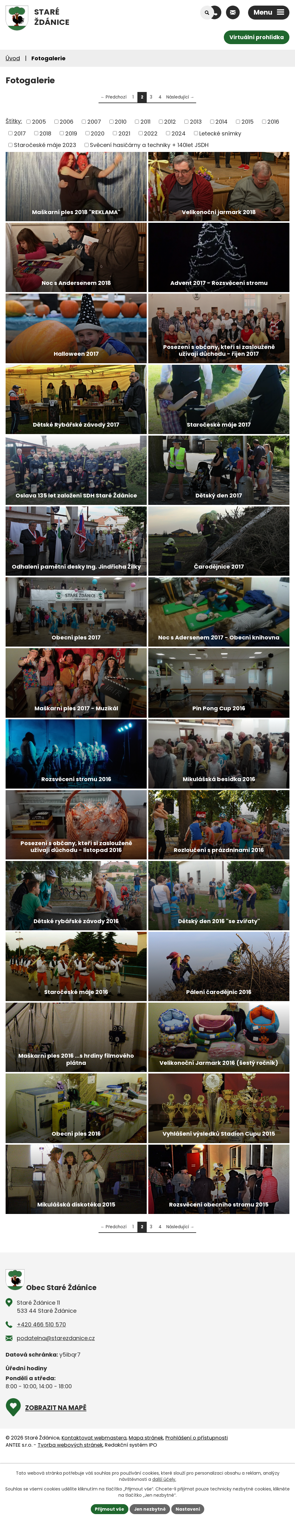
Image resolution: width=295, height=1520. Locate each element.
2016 (273, 122)
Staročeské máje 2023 (45, 145)
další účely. (164, 1479)
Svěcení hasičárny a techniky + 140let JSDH (149, 145)
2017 (20, 133)
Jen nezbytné (150, 1509)
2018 (45, 133)
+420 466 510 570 (41, 1375)
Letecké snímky (220, 133)
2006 (66, 122)
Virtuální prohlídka (256, 37)
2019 (71, 133)
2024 (179, 133)
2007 (94, 122)
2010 (121, 122)
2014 (221, 122)
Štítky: (14, 121)
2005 (39, 122)
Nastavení (188, 1509)
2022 (151, 133)
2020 (97, 133)
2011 (145, 122)
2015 (248, 122)
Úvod (13, 58)
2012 (170, 122)
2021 (124, 133)
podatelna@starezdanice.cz (56, 1388)
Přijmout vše (109, 1509)
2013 (196, 122)
